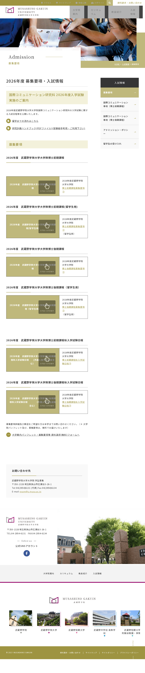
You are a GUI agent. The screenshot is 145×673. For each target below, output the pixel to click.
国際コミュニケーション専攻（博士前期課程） (113, 104)
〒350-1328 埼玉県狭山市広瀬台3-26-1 (29, 544)
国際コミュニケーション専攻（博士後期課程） (113, 118)
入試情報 (117, 82)
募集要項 (105, 92)
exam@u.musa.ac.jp (33, 503)
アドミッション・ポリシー (113, 131)
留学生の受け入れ (110, 143)
